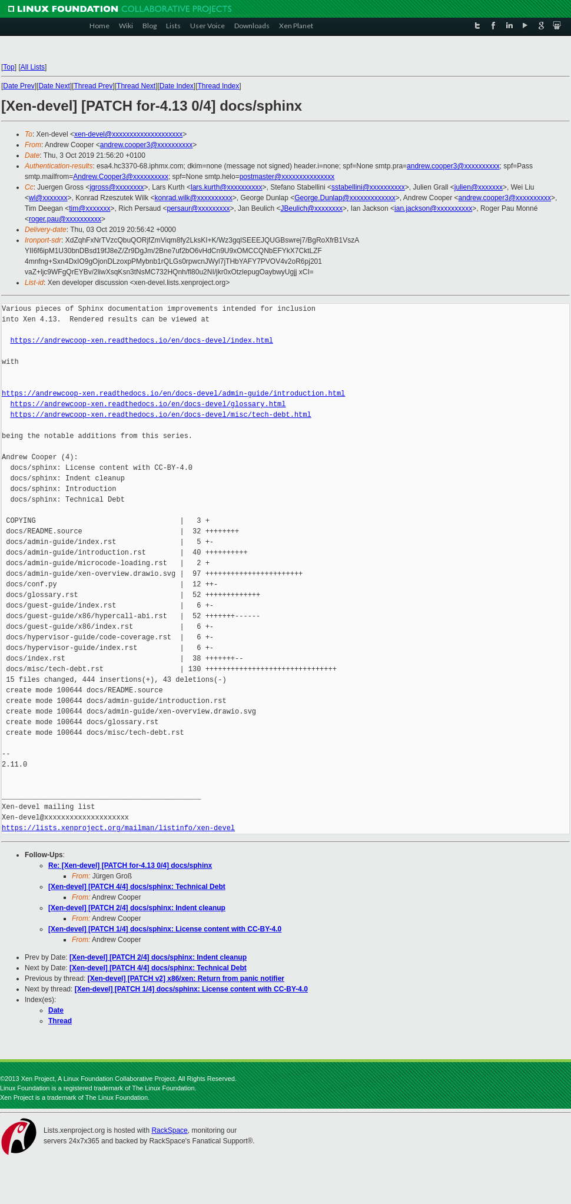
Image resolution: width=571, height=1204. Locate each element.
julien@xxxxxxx (478, 187)
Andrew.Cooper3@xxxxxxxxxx (120, 177)
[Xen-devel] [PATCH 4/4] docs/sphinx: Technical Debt (136, 887)
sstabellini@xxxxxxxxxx (368, 187)
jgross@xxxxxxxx (116, 187)
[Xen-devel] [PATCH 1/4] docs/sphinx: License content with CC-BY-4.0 (164, 929)
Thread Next (136, 86)
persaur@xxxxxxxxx (198, 208)
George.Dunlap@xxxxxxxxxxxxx (345, 198)
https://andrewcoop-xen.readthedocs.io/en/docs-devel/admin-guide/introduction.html (173, 394)
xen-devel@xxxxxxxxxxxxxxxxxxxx (128, 134)
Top (8, 67)
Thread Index (219, 86)
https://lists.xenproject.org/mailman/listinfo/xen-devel (118, 828)
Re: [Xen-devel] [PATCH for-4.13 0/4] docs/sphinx (130, 865)
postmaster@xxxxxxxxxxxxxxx (287, 177)
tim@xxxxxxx (89, 208)
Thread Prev (93, 86)
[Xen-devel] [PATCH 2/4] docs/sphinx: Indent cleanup (136, 908)
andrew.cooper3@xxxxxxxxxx (146, 145)
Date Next (53, 86)
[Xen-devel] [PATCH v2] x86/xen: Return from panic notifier (186, 978)
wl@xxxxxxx (48, 198)
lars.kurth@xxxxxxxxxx (227, 187)
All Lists (33, 67)
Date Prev (18, 86)
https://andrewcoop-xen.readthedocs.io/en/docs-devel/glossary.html (148, 404)
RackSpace (169, 1130)
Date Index (177, 86)
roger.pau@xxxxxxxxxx (65, 219)
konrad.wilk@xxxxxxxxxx (194, 198)
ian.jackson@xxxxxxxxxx (433, 208)
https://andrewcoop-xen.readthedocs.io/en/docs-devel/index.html (141, 341)
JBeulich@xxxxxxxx (311, 208)
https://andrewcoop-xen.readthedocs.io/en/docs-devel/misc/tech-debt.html (160, 415)
